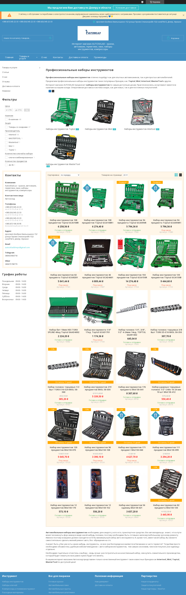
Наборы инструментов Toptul (60, 129)
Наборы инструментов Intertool (131, 129)
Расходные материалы (13, 558)
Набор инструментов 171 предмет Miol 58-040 (132, 414)
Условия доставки (126, 7)
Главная (9, 57)
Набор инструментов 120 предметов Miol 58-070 (63, 414)
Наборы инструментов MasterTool (162, 130)
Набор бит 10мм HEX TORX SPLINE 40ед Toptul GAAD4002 (63, 296)
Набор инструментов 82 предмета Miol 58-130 (166, 471)
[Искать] (50, 38)
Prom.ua (106, 587)
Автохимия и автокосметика (62, 565)
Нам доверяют (102, 547)
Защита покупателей (151, 550)
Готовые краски (56, 547)
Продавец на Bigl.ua (93, 589)
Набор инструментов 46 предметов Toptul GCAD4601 (97, 241)
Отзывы (6, 81)
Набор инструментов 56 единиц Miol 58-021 (132, 471)
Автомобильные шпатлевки (62, 558)
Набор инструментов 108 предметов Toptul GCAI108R (63, 186)
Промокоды (100, 57)
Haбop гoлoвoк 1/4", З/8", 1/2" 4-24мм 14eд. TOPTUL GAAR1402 (132, 298)
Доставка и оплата (78, 57)
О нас (44, 57)
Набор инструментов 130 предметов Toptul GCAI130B (166, 241)
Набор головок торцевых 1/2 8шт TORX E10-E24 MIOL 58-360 (63, 355)
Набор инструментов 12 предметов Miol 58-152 (98, 471)
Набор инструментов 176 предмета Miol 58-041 (132, 353)
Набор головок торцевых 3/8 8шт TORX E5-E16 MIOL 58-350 (166, 296)
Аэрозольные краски (58, 561)
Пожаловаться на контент (117, 592)
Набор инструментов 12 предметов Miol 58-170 (63, 471)
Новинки (6, 91)
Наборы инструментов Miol (94, 129)
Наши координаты (150, 547)
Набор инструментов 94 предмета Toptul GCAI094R (131, 186)
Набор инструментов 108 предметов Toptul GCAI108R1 (97, 186)
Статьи (5, 72)
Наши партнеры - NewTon (153, 554)
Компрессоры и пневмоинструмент (18, 554)
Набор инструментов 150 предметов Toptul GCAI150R (132, 241)
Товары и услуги (24, 57)
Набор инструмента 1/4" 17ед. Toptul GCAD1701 (97, 296)
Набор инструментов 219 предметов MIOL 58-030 (97, 353)
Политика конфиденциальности (144, 592)
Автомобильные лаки (59, 550)
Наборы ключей (9, 550)
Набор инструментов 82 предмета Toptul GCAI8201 (63, 241)
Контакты (58, 57)
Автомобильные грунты (60, 554)
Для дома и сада (9, 561)
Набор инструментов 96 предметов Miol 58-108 (98, 414)
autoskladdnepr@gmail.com (17, 247)
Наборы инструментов (12, 547)
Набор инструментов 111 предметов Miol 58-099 (166, 414)
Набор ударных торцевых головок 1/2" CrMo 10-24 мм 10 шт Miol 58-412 (166, 355)
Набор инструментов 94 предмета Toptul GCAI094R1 (166, 186)
